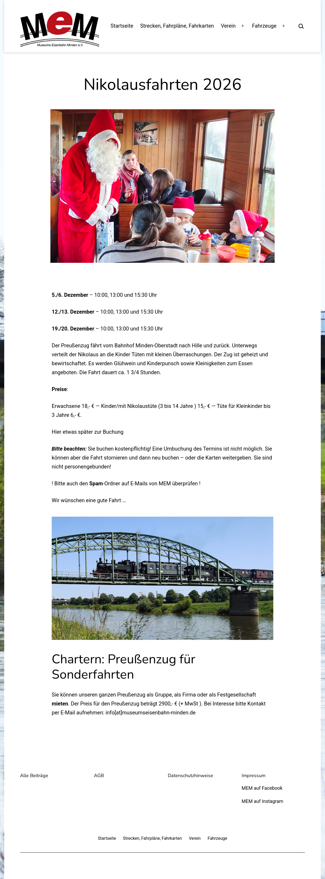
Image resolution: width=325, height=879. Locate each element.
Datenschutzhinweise (190, 775)
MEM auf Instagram (262, 801)
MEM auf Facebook (262, 788)
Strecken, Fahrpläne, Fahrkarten (177, 26)
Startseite (122, 26)
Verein (228, 26)
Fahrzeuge (264, 26)
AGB (99, 775)
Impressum (253, 775)
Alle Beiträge (34, 775)
